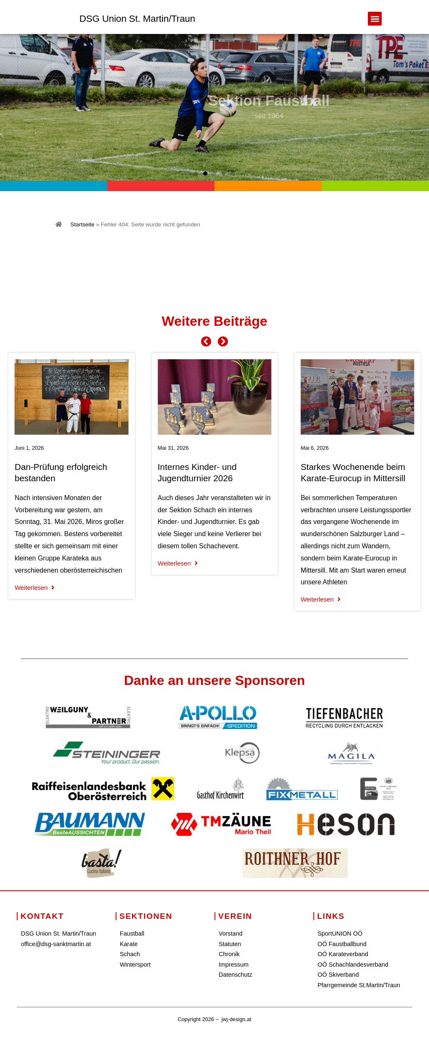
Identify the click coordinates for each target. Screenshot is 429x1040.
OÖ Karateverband (343, 954)
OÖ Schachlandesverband (353, 964)
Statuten (230, 944)
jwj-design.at (236, 1019)
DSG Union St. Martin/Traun (137, 18)
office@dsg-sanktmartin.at (56, 944)
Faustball (132, 933)
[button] (375, 19)
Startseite (82, 224)
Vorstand (231, 933)
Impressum (233, 964)
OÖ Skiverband (338, 974)
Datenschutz (235, 974)
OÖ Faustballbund (342, 944)
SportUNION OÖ (340, 933)
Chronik (229, 954)
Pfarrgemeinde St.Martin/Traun (359, 985)
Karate (128, 944)
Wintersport (135, 964)
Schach (130, 954)
